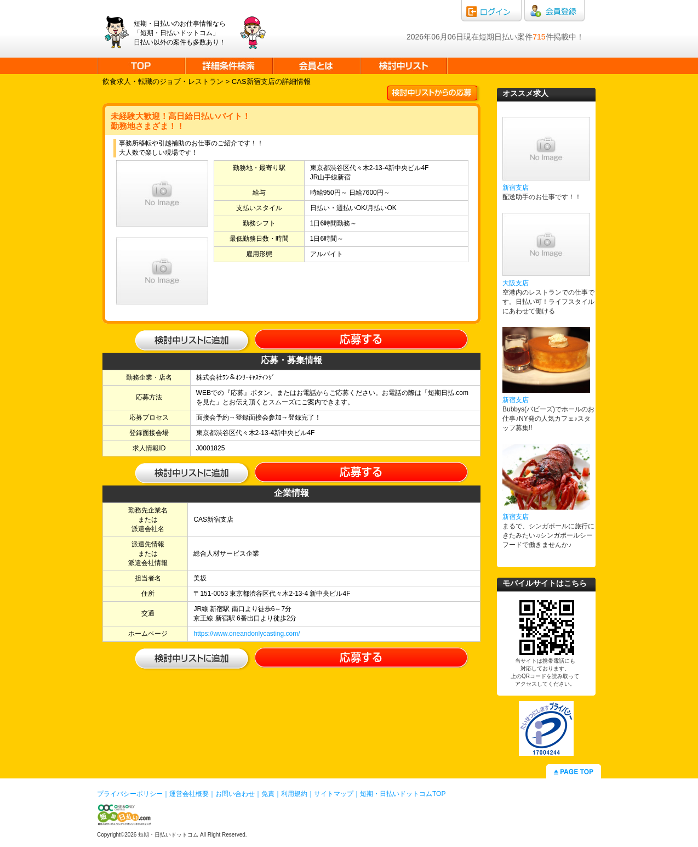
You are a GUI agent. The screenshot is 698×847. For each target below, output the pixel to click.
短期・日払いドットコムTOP (402, 794)
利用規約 (294, 794)
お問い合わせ (235, 794)
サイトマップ (333, 794)
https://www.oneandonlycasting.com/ (246, 633)
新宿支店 (515, 187)
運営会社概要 (189, 794)
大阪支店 (515, 283)
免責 (267, 794)
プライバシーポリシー (130, 794)
